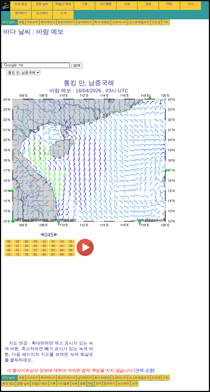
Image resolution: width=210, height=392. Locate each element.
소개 (63, 12)
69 (71, 250)
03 (17, 241)
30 (26, 245)
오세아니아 (119, 22)
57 (35, 250)
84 (44, 254)
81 (35, 254)
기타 (166, 22)
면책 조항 (144, 370)
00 (8, 241)
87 (53, 254)
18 (62, 241)
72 (8, 254)
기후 (85, 3)
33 (35, 245)
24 (8, 245)
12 (44, 241)
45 (71, 245)
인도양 (156, 22)
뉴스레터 (42, 12)
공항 (148, 3)
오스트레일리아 (139, 22)
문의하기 (21, 12)
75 (17, 254)
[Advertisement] (99, 50)
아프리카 (32, 22)
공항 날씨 (42, 3)
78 (26, 254)
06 (26, 241)
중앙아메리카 (66, 22)
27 (17, 245)
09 (35, 241)
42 (62, 245)
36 (44, 245)
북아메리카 (48, 22)
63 (53, 250)
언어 (191, 3)
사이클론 (106, 3)
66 (62, 250)
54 (26, 250)
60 (44, 250)
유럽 (21, 22)
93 (71, 254)
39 (53, 245)
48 (8, 250)
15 (53, 241)
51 (17, 250)
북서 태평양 (102, 22)
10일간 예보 (63, 3)
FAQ (169, 3)
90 (62, 254)
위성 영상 (21, 3)
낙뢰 (127, 3)
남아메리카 (84, 22)
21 (71, 241)
